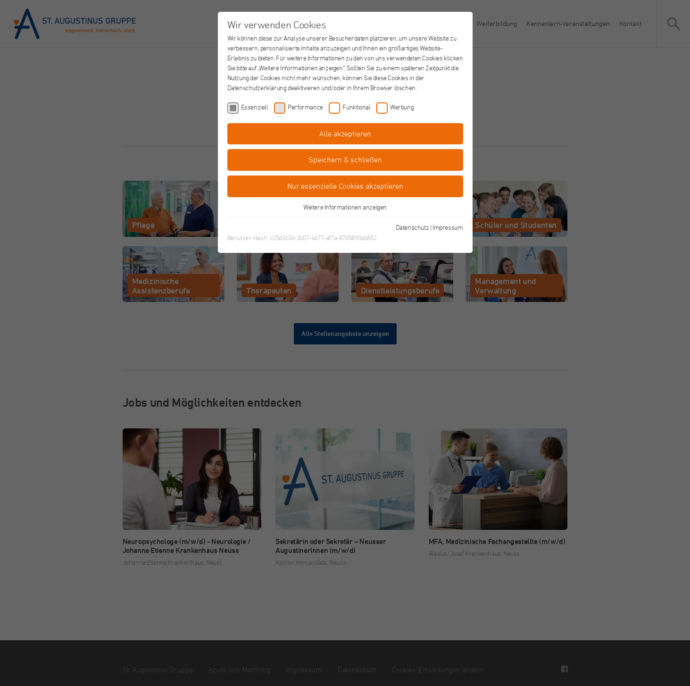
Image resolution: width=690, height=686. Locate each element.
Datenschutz (412, 227)
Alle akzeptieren (345, 133)
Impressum (447, 227)
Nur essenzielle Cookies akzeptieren (345, 186)
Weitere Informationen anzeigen (345, 207)
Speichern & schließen (345, 159)
